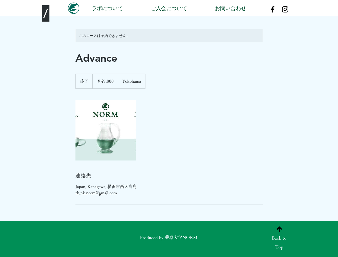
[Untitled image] (105, 130)
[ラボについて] (107, 9)
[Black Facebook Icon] (273, 9)
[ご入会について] (169, 9)
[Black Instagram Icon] (285, 9)
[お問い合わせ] (230, 9)
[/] (45, 13)
